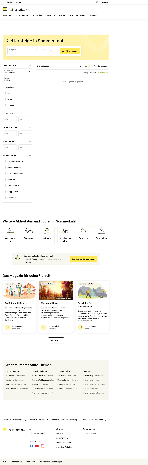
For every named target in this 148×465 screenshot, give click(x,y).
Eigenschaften (17, 155)
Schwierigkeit (17, 87)
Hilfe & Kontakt (89, 433)
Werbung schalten (63, 442)
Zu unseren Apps (36, 433)
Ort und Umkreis (17, 65)
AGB (4, 462)
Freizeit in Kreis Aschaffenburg (61, 419)
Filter (84, 66)
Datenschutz (16, 462)
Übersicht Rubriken (64, 447)
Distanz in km (17, 113)
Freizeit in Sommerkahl (91, 419)
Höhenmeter (17, 141)
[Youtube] (37, 446)
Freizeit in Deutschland (13, 420)
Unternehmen (62, 438)
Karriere (59, 433)
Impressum (30, 462)
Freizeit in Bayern (34, 419)
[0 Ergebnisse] (69, 51)
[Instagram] (42, 446)
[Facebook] (31, 446)
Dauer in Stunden (17, 127)
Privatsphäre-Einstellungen (50, 462)
